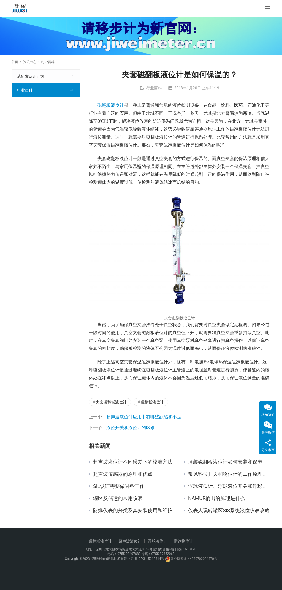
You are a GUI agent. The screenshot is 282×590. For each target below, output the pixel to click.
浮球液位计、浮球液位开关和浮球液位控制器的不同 (229, 486)
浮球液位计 (157, 541)
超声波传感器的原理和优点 (123, 474)
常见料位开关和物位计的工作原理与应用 (229, 474)
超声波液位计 (130, 541)
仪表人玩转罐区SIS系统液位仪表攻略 (229, 510)
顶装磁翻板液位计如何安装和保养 (225, 462)
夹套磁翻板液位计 (111, 402)
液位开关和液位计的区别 (130, 427)
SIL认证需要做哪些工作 (119, 486)
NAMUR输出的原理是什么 (216, 498)
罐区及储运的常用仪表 (118, 498)
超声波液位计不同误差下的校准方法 (132, 462)
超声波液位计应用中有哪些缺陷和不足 (143, 416)
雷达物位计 (183, 541)
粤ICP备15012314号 (149, 559)
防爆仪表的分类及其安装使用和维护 (132, 510)
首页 (15, 62)
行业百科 (154, 88)
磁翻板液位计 (110, 105)
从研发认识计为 (30, 76)
